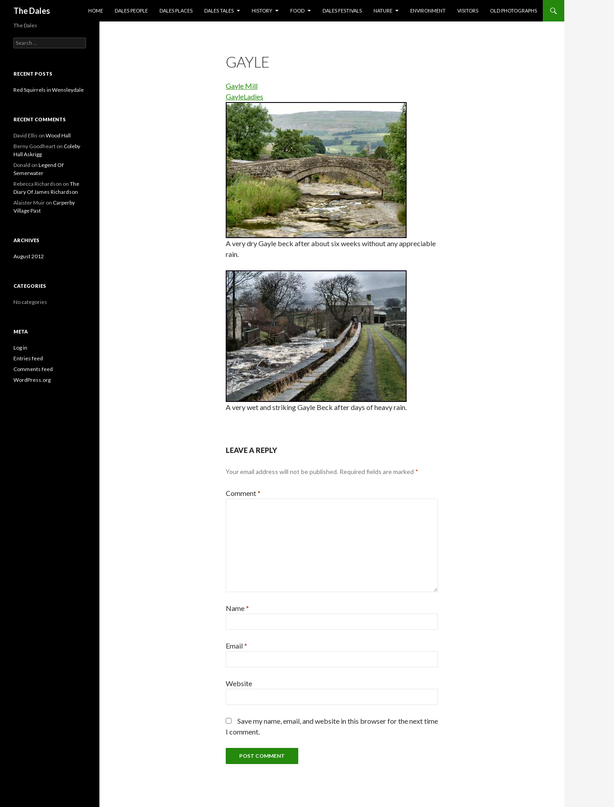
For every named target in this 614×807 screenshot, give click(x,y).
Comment (243, 493)
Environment (428, 10)
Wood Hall (58, 135)
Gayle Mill (242, 85)
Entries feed (28, 358)
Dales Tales (219, 10)
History (262, 10)
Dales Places (176, 10)
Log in (20, 347)
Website (239, 683)
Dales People (131, 10)
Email (236, 645)
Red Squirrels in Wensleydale (48, 89)
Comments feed (33, 369)
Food (297, 10)
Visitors (467, 10)
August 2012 (28, 256)
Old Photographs (513, 10)
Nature (383, 10)
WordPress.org (32, 379)
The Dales (31, 11)
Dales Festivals (342, 10)
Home (95, 10)
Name (237, 608)
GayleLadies (244, 96)
